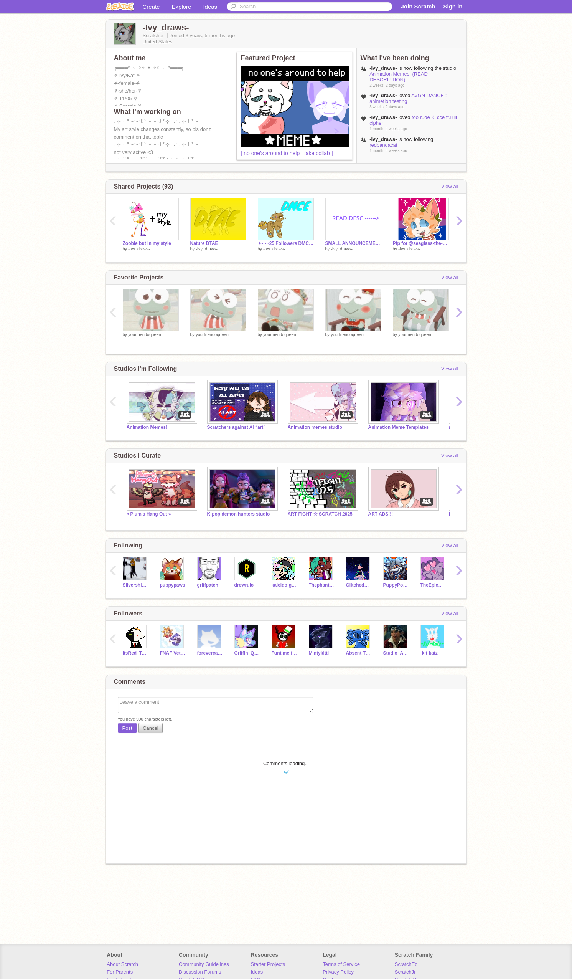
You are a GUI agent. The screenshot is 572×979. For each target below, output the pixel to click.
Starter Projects (268, 964)
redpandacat (383, 145)
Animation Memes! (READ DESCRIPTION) (398, 77)
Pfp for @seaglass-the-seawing (421, 243)
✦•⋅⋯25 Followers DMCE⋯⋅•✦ (286, 243)
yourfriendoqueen (144, 334)
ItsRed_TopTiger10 (135, 653)
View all (449, 186)
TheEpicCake (433, 585)
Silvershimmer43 (135, 585)
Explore (181, 6)
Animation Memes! (147, 427)
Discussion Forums (200, 972)
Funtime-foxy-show (284, 653)
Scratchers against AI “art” (236, 427)
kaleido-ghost (284, 585)
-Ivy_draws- (139, 248)
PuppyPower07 (396, 585)
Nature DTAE (204, 243)
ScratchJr (405, 972)
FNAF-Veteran (173, 653)
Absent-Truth (359, 653)
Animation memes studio (315, 427)
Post (127, 728)
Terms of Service (341, 964)
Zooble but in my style (147, 243)
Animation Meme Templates (398, 427)
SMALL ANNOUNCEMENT (353, 243)
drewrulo (244, 585)
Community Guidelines (204, 964)
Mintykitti (319, 653)
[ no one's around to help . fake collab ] (287, 153)
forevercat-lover (210, 653)
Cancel (150, 728)
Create (151, 6)
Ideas (210, 6)
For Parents (120, 972)
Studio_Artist (396, 653)
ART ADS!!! (380, 514)
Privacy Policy (338, 972)
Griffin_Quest (247, 653)
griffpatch (207, 585)
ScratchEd (406, 964)
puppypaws (172, 585)
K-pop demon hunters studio (238, 514)
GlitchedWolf (359, 585)
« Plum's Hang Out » (149, 514)
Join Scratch (418, 6)
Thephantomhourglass (322, 585)
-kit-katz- (429, 653)
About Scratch (122, 964)
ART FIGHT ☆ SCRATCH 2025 (320, 514)
